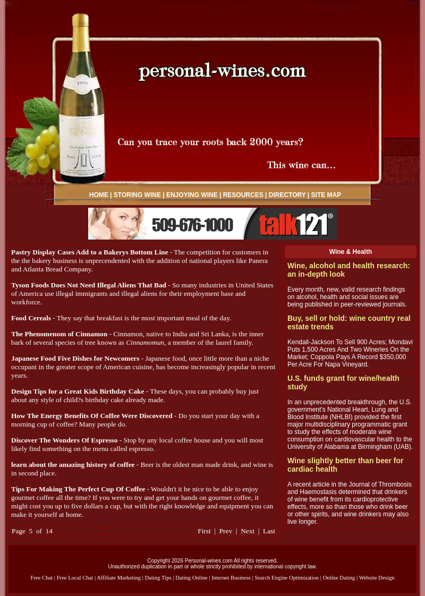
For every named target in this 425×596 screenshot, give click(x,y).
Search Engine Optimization (286, 578)
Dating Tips (158, 578)
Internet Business (231, 578)
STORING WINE (137, 195)
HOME (98, 195)
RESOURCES (243, 195)
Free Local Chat (75, 578)
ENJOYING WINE (192, 195)
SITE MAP (326, 195)
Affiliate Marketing (119, 578)
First (204, 531)
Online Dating (339, 578)
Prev (225, 531)
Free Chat (41, 578)
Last (269, 531)
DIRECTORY (287, 195)
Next (247, 531)
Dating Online (191, 578)
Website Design (377, 578)
